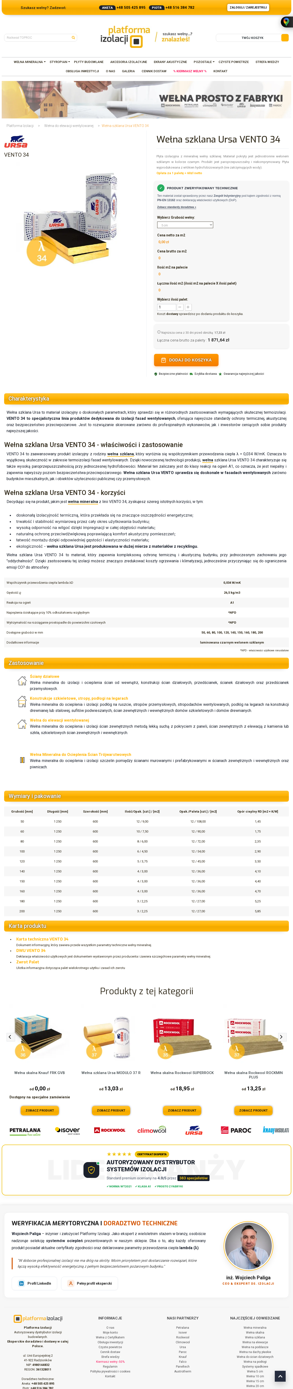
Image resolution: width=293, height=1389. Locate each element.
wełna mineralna (83, 501)
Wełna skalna (255, 1332)
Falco (182, 1361)
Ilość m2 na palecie (172, 267)
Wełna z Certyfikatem (110, 1337)
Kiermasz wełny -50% (110, 1361)
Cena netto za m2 (171, 235)
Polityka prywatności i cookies (110, 1371)
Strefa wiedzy (110, 1357)
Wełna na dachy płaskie (255, 1352)
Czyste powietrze (110, 1347)
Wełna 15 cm (255, 1381)
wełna (207, 460)
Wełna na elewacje (255, 1342)
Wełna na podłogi (255, 1361)
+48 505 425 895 (131, 7)
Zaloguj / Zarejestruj (248, 7)
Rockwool (182, 1337)
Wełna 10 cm (255, 1376)
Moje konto (110, 1332)
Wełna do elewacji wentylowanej (68, 126)
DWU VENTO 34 (31, 950)
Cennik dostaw (110, 1352)
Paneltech (183, 1366)
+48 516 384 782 (179, 7)
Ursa (183, 1347)
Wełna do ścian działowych (255, 1357)
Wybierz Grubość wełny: (176, 217)
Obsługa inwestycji (110, 1342)
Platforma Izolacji (20, 126)
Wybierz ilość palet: (172, 299)
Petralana (182, 1327)
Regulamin (110, 1366)
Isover (183, 1332)
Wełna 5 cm (255, 1371)
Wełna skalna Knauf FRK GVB (39, 1073)
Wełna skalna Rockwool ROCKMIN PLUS (253, 1075)
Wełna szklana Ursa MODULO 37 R (111, 1073)
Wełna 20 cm (255, 1386)
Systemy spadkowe (255, 1366)
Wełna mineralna (255, 1327)
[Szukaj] (74, 37)
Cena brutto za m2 (172, 251)
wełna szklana (120, 454)
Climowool (183, 1342)
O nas (110, 1327)
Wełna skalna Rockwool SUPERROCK (182, 1073)
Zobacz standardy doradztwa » (176, 207)
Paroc (183, 1352)
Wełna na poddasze (255, 1347)
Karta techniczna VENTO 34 (42, 939)
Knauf (183, 1357)
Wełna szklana (255, 1337)
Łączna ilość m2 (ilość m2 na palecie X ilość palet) (197, 283)
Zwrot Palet (27, 962)
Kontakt (110, 1376)
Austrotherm (182, 1371)
